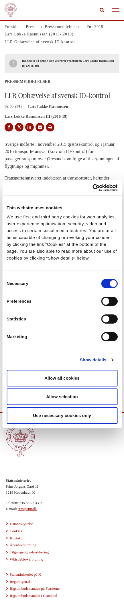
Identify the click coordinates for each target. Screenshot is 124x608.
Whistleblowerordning (26, 559)
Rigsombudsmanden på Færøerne (35, 588)
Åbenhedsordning (23, 545)
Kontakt (16, 538)
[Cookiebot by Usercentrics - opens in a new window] (92, 188)
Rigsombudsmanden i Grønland (33, 595)
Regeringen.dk (21, 581)
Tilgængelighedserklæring (29, 552)
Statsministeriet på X (25, 574)
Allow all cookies (62, 378)
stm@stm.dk (27, 509)
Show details (93, 359)
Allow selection (62, 396)
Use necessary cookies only (62, 415)
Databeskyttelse (21, 524)
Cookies (16, 531)
